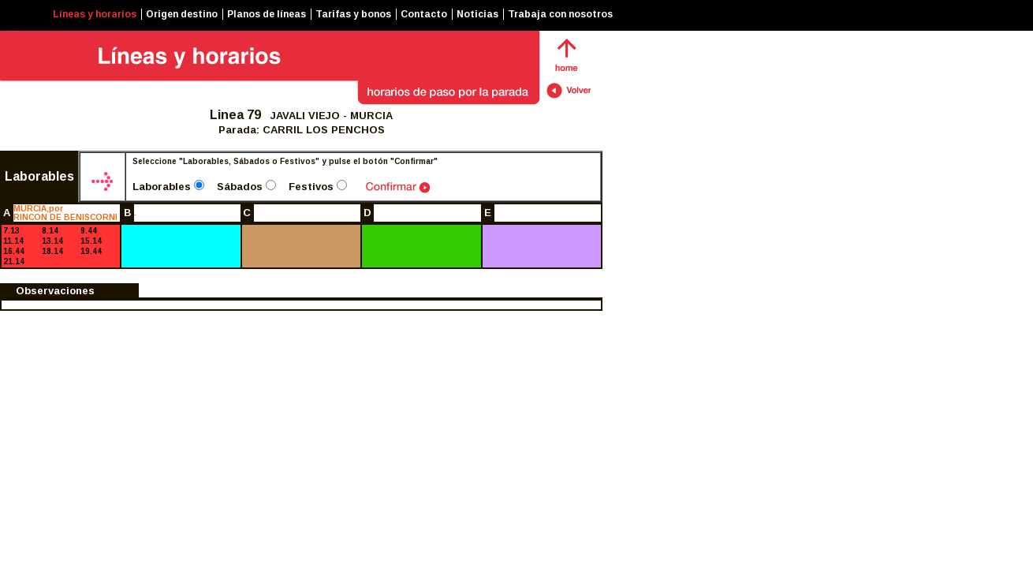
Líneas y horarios (94, 14)
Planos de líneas (266, 14)
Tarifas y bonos (353, 14)
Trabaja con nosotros (560, 14)
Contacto (424, 14)
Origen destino (182, 14)
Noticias (477, 14)
